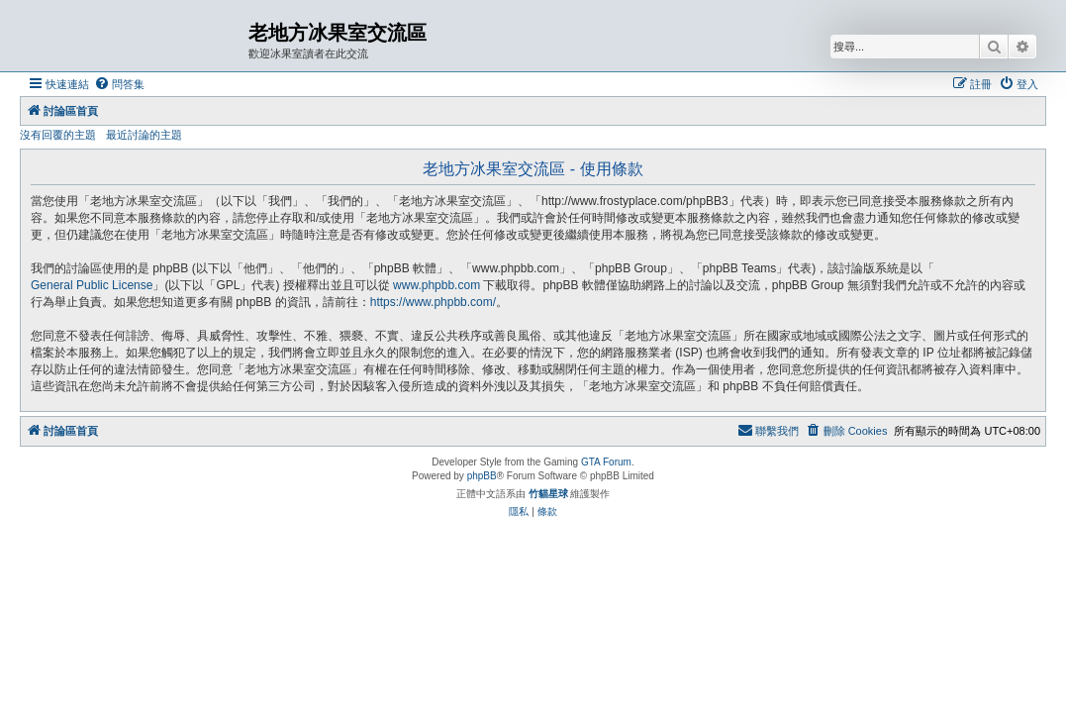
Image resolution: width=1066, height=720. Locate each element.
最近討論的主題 (144, 135)
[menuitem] (119, 84)
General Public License (91, 285)
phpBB (482, 475)
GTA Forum (606, 462)
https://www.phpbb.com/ (433, 302)
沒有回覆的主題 (58, 135)
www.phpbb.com (436, 285)
